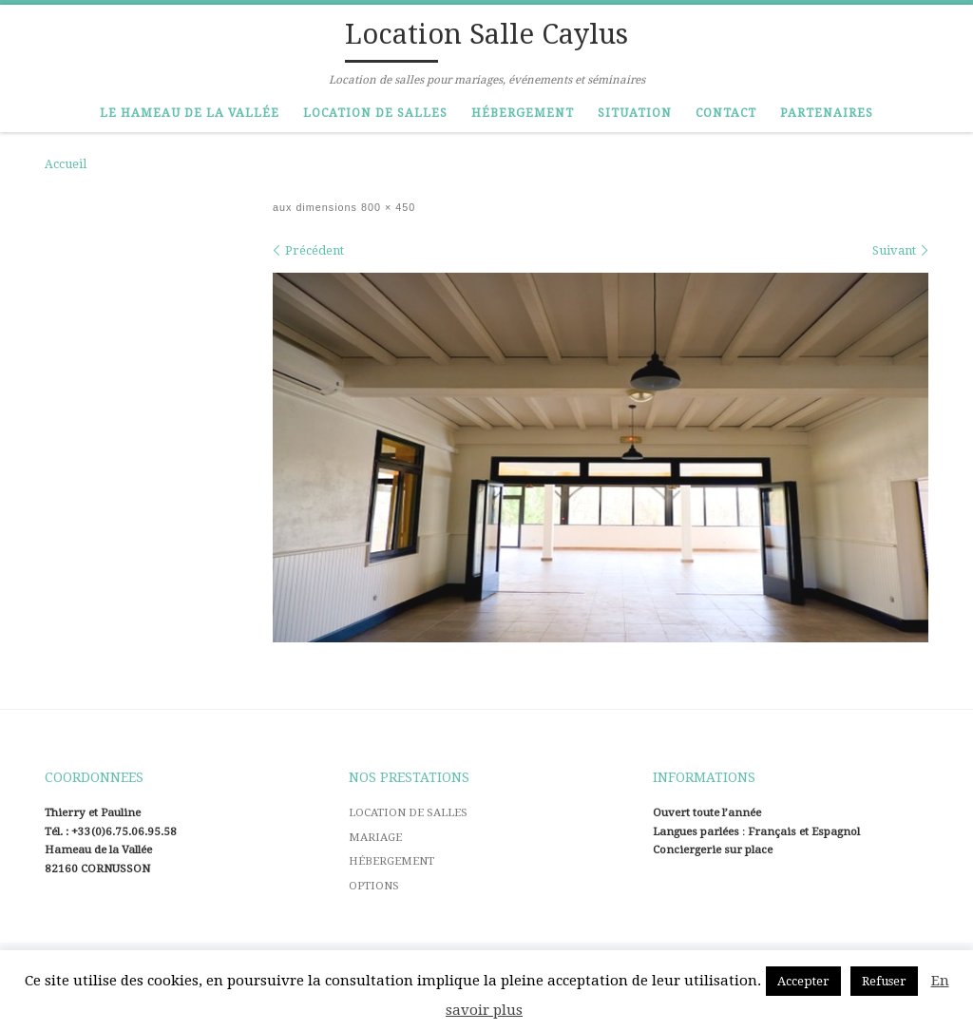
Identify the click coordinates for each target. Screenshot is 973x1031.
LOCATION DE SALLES (408, 812)
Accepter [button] (803, 981)
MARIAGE (375, 837)
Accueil (65, 164)
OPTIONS (374, 885)
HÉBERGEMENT (391, 861)
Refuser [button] (884, 981)
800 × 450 (386, 207)
